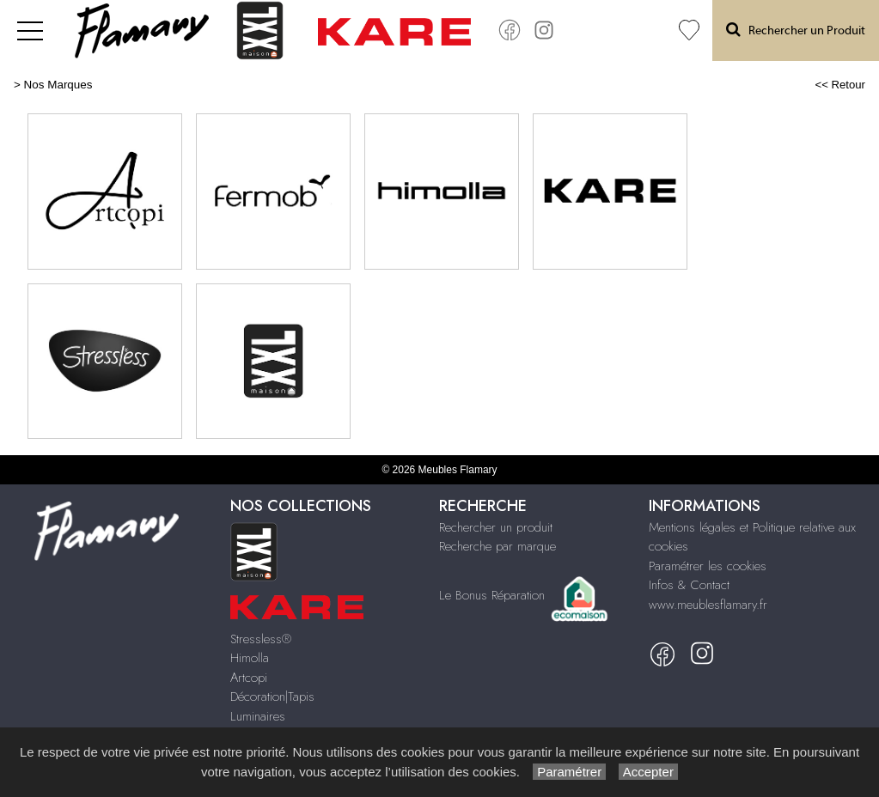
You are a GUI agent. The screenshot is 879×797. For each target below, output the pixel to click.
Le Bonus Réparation (492, 595)
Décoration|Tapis (272, 696)
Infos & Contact (689, 584)
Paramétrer (569, 771)
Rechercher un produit (495, 527)
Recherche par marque (497, 546)
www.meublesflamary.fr (708, 604)
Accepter (648, 771)
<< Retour (840, 84)
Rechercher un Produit (795, 29)
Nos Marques (58, 84)
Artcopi (248, 677)
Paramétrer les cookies (707, 566)
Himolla (249, 657)
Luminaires (257, 716)
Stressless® (260, 639)
